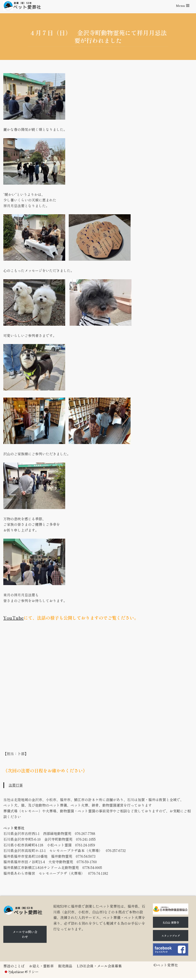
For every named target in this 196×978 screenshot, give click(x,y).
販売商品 (65, 965)
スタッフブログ (170, 936)
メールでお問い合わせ (25, 934)
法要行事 (16, 785)
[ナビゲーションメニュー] (183, 5)
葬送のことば (14, 965)
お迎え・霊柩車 (41, 965)
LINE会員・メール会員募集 (99, 965)
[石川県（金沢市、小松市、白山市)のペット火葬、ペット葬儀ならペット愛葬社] (22, 5)
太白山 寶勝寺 (170, 922)
